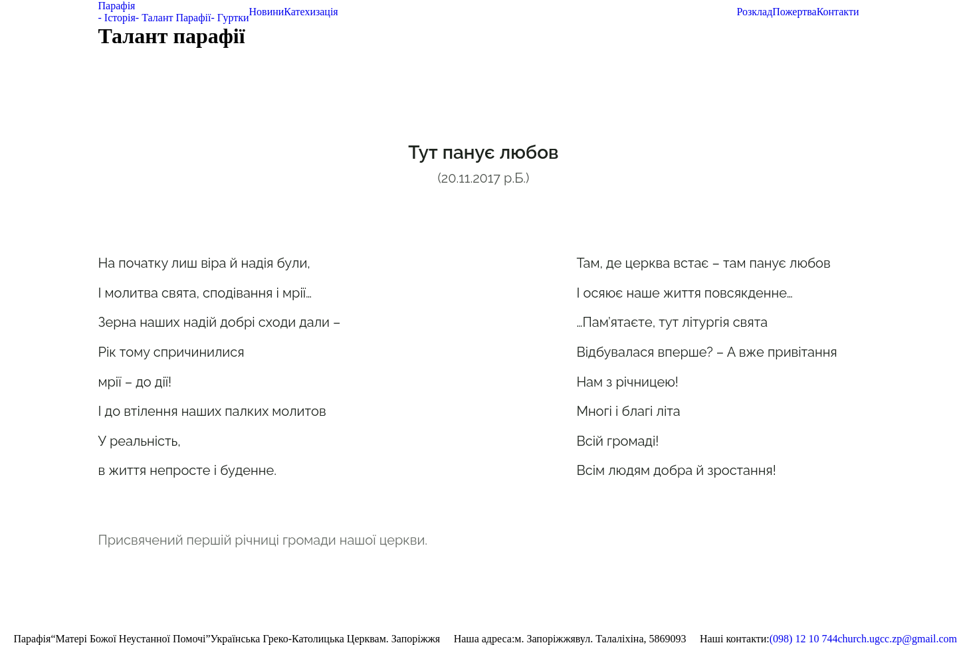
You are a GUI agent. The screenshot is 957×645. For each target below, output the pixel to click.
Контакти (838, 11)
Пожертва (794, 11)
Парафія (117, 5)
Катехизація (311, 11)
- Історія (117, 17)
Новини (266, 11)
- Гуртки (230, 17)
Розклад (754, 11)
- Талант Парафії (173, 17)
